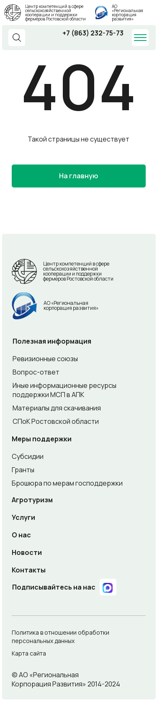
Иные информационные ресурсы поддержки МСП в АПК (64, 390)
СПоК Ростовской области (56, 421)
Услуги (23, 517)
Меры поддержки (42, 438)
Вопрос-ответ (36, 372)
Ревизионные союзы (45, 358)
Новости (27, 552)
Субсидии (28, 456)
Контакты (29, 570)
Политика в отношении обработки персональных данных (60, 636)
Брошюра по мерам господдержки (67, 483)
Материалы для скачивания (57, 408)
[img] (101, 12)
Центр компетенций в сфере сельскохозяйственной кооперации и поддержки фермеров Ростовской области (55, 12)
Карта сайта (29, 653)
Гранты (23, 469)
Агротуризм (32, 499)
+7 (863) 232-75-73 (93, 33)
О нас (21, 534)
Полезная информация (52, 341)
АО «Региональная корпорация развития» (127, 12)
